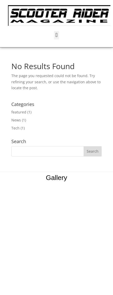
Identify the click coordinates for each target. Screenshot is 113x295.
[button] (56, 35)
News (16, 120)
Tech (15, 128)
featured (18, 112)
